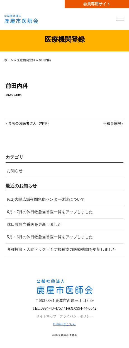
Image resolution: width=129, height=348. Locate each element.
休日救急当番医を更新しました (34, 224)
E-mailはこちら (64, 324)
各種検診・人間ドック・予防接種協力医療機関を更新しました (61, 249)
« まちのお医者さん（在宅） (28, 123)
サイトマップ (46, 316)
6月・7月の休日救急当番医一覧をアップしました (50, 212)
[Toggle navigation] (120, 19)
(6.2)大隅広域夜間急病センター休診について (46, 199)
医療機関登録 (26, 60)
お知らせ (15, 171)
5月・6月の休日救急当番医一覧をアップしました (50, 237)
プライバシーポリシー (76, 316)
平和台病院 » (113, 123)
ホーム (8, 60)
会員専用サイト (96, 4)
